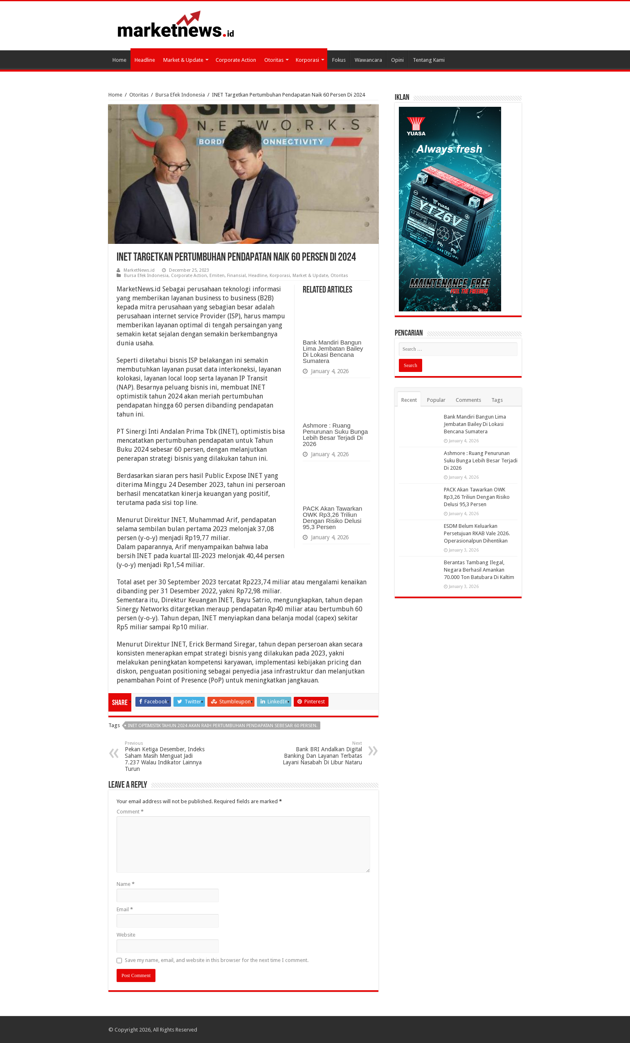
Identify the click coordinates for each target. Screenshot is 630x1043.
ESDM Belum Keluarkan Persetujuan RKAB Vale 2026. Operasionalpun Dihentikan (477, 533)
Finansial (236, 275)
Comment (130, 812)
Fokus (339, 60)
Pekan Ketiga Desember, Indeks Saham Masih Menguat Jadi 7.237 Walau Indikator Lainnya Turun (167, 756)
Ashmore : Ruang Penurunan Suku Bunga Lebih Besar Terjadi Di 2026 (335, 434)
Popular (436, 400)
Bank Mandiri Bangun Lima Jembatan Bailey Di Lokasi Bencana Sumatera (333, 351)
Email (125, 909)
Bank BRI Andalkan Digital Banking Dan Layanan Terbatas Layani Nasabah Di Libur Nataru (320, 753)
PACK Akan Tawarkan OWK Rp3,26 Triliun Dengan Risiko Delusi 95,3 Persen (332, 517)
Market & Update (183, 60)
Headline (145, 60)
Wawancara (368, 60)
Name (126, 884)
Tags (497, 400)
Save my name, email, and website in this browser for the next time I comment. (216, 960)
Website (126, 935)
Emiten (217, 275)
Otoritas (274, 60)
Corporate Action (236, 60)
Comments (468, 400)
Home (119, 60)
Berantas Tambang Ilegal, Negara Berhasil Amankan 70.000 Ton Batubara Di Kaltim (479, 569)
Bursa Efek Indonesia (180, 95)
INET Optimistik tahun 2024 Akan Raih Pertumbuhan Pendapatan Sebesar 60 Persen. (222, 725)
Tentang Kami (429, 60)
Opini (397, 60)
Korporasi (307, 60)
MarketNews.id (139, 270)
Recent (409, 400)
